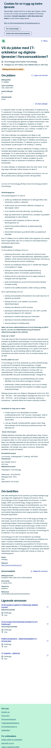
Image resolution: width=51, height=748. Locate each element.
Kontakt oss (5, 712)
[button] (39, 571)
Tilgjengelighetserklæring (10, 723)
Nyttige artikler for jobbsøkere (11, 740)
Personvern (5, 716)
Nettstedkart (5, 730)
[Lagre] (48, 607)
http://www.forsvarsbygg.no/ (11, 565)
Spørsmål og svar (7, 743)
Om (9, 726)
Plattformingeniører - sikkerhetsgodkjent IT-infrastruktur (19, 640)
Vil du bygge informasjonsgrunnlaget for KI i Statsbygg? (19, 623)
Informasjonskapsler (8, 719)
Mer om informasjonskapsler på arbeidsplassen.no (22, 23)
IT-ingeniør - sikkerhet (10, 653)
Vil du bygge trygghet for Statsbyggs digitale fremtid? (19, 606)
